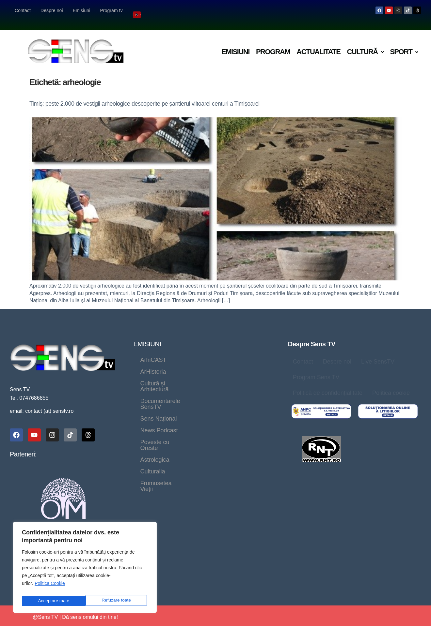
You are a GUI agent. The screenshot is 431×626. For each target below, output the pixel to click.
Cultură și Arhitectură (167, 363)
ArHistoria (193, 351)
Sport (404, 43)
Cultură (365, 43)
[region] (85, 569)
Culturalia (195, 398)
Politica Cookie (50, 586)
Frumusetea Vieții (244, 398)
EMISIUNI (147, 335)
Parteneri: (23, 445)
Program (273, 43)
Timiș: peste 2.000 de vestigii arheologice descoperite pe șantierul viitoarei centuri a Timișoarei (144, 95)
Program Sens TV (316, 368)
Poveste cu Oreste (215, 386)
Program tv (111, 10)
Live (137, 10)
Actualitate (318, 43)
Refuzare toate (52, 601)
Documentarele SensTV (171, 375)
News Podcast (159, 386)
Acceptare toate (116, 601)
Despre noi (51, 10)
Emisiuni (81, 10)
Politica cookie (391, 384)
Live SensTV (377, 353)
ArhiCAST (153, 351)
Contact (23, 10)
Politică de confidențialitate (327, 384)
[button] (365, 44)
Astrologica (154, 398)
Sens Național (234, 375)
